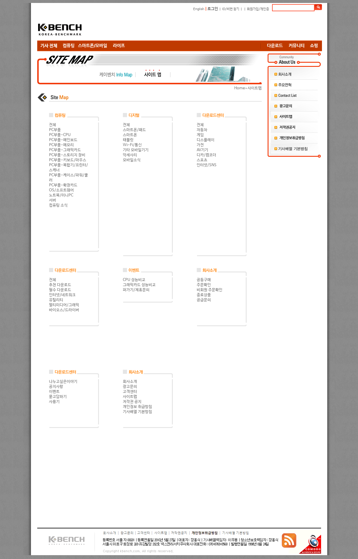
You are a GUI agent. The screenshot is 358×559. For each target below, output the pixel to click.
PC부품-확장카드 (63, 185)
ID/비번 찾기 (230, 9)
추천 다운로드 (60, 285)
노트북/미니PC (61, 195)
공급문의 (204, 300)
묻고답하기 (58, 397)
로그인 (212, 9)
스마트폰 (130, 135)
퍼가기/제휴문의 (136, 290)
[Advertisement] (214, 25)
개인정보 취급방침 (137, 407)
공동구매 (204, 280)
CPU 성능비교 (134, 280)
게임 (200, 135)
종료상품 (204, 295)
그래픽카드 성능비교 (139, 285)
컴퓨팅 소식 (58, 205)
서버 (52, 200)
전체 (52, 125)
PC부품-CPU (60, 135)
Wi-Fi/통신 (132, 145)
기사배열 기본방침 (137, 412)
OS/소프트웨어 (61, 190)
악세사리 (130, 155)
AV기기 (202, 150)
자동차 (202, 130)
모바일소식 (132, 160)
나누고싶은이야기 (63, 381)
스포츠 (202, 160)
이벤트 (54, 392)
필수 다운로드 (60, 290)
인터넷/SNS (207, 165)
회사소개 (130, 381)
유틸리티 (56, 300)
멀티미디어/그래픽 (64, 305)
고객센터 (130, 392)
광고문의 (130, 386)
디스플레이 (205, 140)
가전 (200, 145)
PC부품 (55, 130)
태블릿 (128, 140)
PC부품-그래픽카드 (65, 150)
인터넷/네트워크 (62, 295)
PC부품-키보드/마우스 (67, 160)
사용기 (54, 402)
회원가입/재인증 (258, 9)
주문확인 (204, 285)
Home (239, 88)
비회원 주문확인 (209, 290)
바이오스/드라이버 (64, 310)
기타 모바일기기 (136, 150)
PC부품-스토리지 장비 (67, 155)
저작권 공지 (132, 402)
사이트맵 (130, 397)
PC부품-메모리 (61, 145)
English (198, 9)
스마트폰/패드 (134, 130)
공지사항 (56, 386)
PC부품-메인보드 (63, 140)
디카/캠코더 (206, 155)
